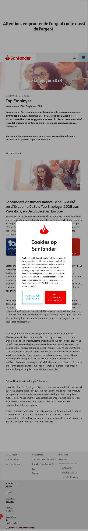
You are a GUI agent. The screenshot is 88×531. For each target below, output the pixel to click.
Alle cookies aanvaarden (55, 297)
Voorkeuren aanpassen (32, 297)
